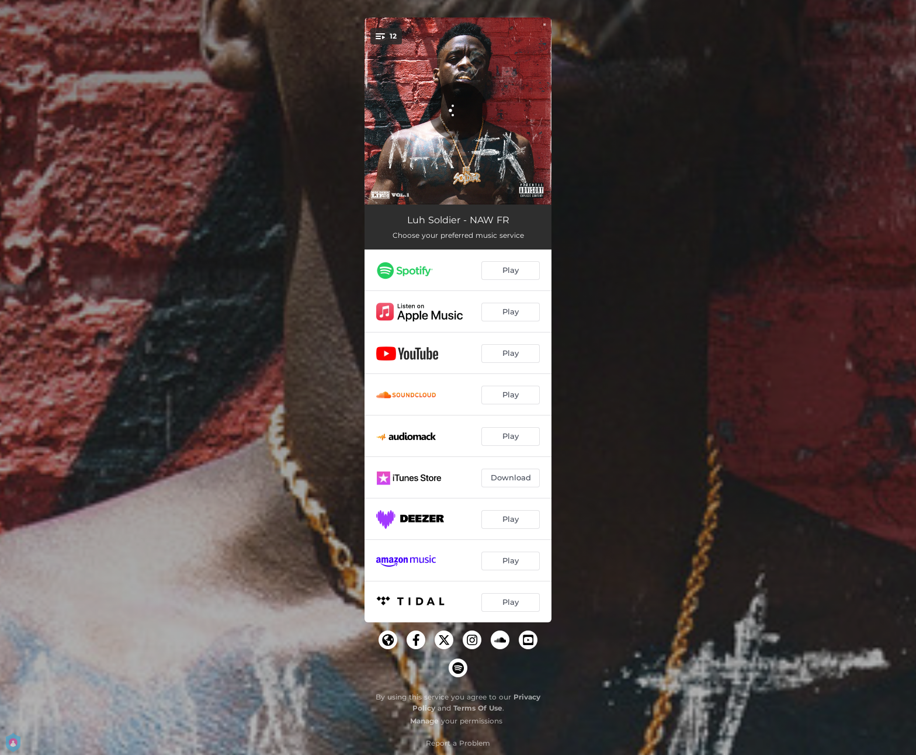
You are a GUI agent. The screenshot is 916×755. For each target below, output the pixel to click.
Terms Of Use (477, 708)
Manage (424, 720)
